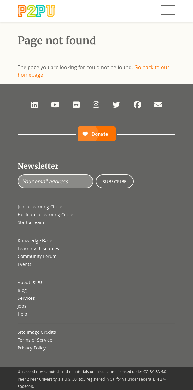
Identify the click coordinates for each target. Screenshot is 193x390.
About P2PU (30, 282)
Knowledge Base (35, 241)
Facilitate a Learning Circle (45, 214)
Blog (22, 290)
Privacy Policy (32, 348)
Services (26, 298)
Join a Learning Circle (40, 207)
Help (22, 314)
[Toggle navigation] (168, 10)
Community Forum (37, 256)
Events (24, 264)
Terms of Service (35, 340)
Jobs (22, 306)
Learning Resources (38, 248)
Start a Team (31, 222)
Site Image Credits (37, 332)
